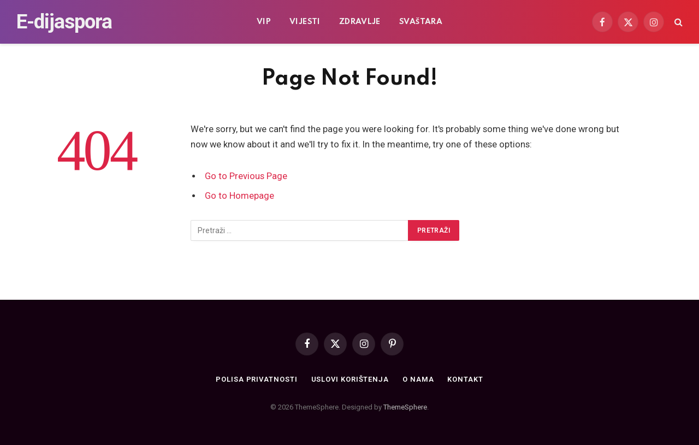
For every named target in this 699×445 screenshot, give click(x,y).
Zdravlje (360, 22)
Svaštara (420, 22)
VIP (264, 22)
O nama (418, 379)
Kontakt (465, 379)
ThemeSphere (405, 407)
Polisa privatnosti (256, 379)
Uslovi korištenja (350, 379)
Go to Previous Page (246, 176)
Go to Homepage (239, 196)
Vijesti (305, 22)
